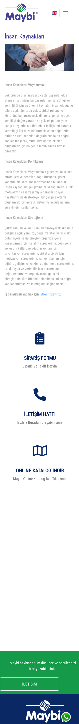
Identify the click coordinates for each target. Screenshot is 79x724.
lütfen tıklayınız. (51, 300)
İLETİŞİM (29, 684)
